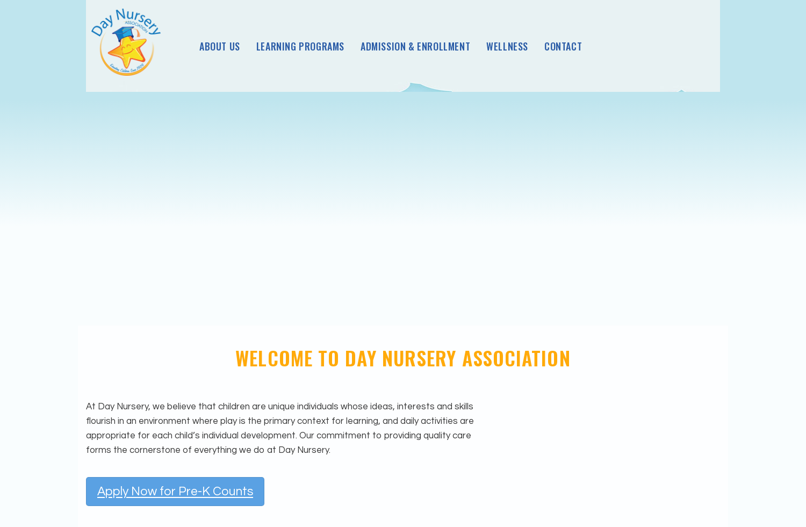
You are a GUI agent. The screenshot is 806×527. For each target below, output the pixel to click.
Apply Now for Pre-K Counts (175, 491)
